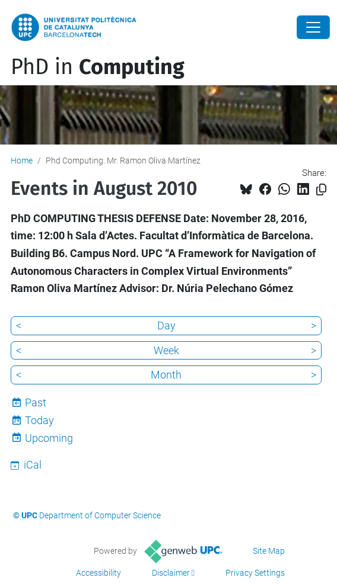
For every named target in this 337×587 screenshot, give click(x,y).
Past (35, 402)
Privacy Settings (255, 573)
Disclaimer (171, 573)
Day (166, 325)
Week (166, 350)
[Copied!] (321, 190)
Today (39, 420)
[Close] (313, 27)
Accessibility (98, 573)
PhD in (98, 67)
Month (166, 374)
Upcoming (49, 438)
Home (22, 160)
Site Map (269, 551)
